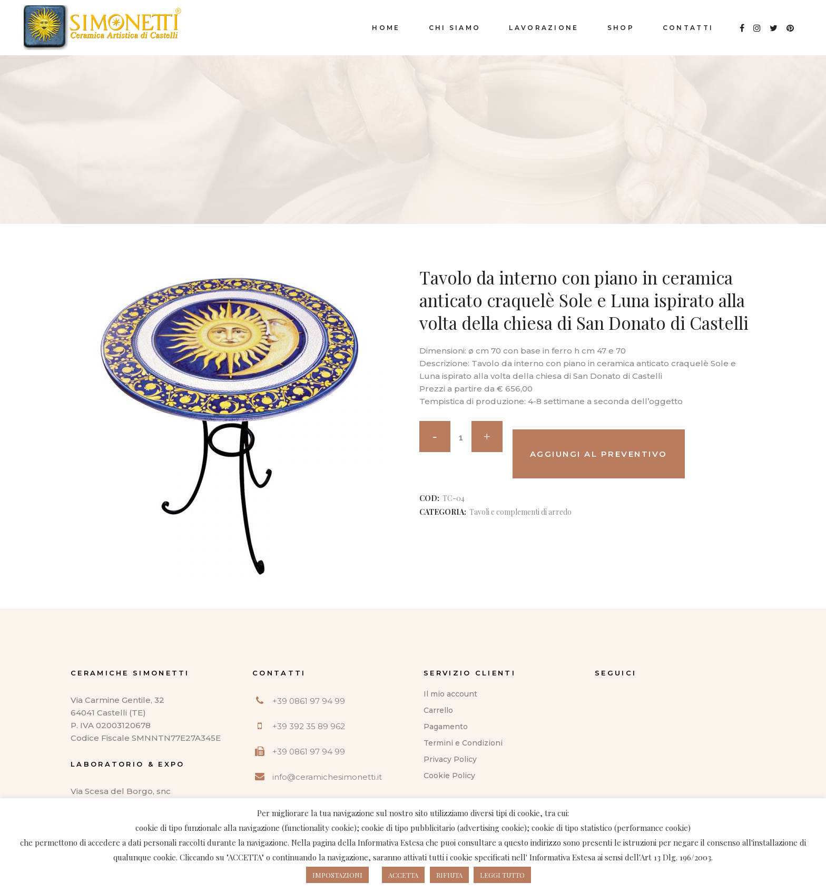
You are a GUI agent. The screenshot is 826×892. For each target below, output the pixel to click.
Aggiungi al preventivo (598, 454)
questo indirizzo (532, 842)
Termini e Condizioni (463, 743)
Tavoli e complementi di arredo (520, 512)
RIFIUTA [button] (449, 874)
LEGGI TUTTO (502, 874)
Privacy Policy (450, 759)
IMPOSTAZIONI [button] (337, 874)
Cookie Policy (449, 775)
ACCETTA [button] (403, 874)
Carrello (438, 710)
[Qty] (461, 437)
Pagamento (446, 726)
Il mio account (450, 694)
